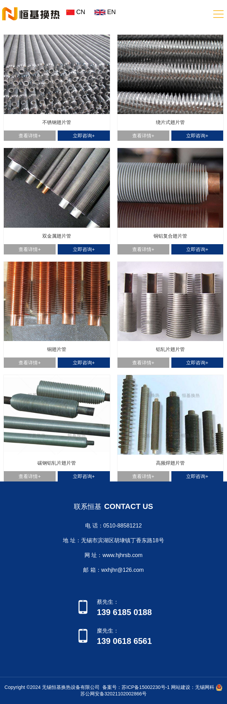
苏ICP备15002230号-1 (146, 687)
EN (104, 12)
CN (75, 12)
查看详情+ (30, 135)
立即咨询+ (84, 135)
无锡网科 (204, 687)
